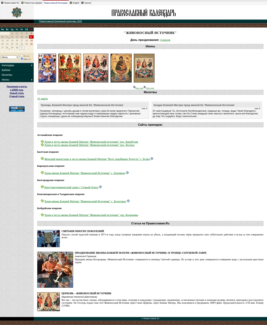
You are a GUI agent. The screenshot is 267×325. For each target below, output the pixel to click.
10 (22, 37)
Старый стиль (16, 96)
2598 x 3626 (149, 88)
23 (17, 44)
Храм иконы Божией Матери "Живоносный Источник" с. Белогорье (85, 201)
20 (2, 44)
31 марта (42, 98)
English (74, 2)
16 (17, 40)
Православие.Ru (10, 2)
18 (26, 40)
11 (26, 37)
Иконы (5, 79)
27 (2, 47)
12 (31, 37)
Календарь (8, 65)
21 (7, 44)
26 (31, 44)
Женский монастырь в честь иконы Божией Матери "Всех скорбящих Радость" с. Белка (97, 159)
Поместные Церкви (31, 2)
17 (22, 40)
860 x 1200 (138, 88)
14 (7, 40)
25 (26, 44)
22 (12, 44)
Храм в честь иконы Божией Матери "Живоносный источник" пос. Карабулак (91, 141)
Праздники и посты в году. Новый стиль (17, 89)
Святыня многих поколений (83, 231)
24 (22, 44)
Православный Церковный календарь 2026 (60, 21)
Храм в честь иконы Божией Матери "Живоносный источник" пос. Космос (89, 144)
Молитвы (7, 74)
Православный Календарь (56, 3)
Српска (86, 2)
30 (17, 47)
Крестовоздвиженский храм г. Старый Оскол (71, 187)
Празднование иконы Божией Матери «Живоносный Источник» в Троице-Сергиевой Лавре (141, 253)
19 (31, 40)
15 (12, 40)
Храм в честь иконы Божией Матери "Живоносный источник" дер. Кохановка (91, 215)
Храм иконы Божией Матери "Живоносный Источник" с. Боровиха (84, 173)
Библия (6, 70)
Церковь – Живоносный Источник (86, 293)
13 (2, 40)
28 (7, 47)
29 (12, 47)
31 (21, 47)
